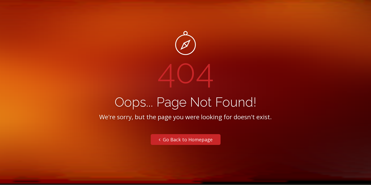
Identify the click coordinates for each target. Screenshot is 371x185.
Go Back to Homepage (186, 139)
